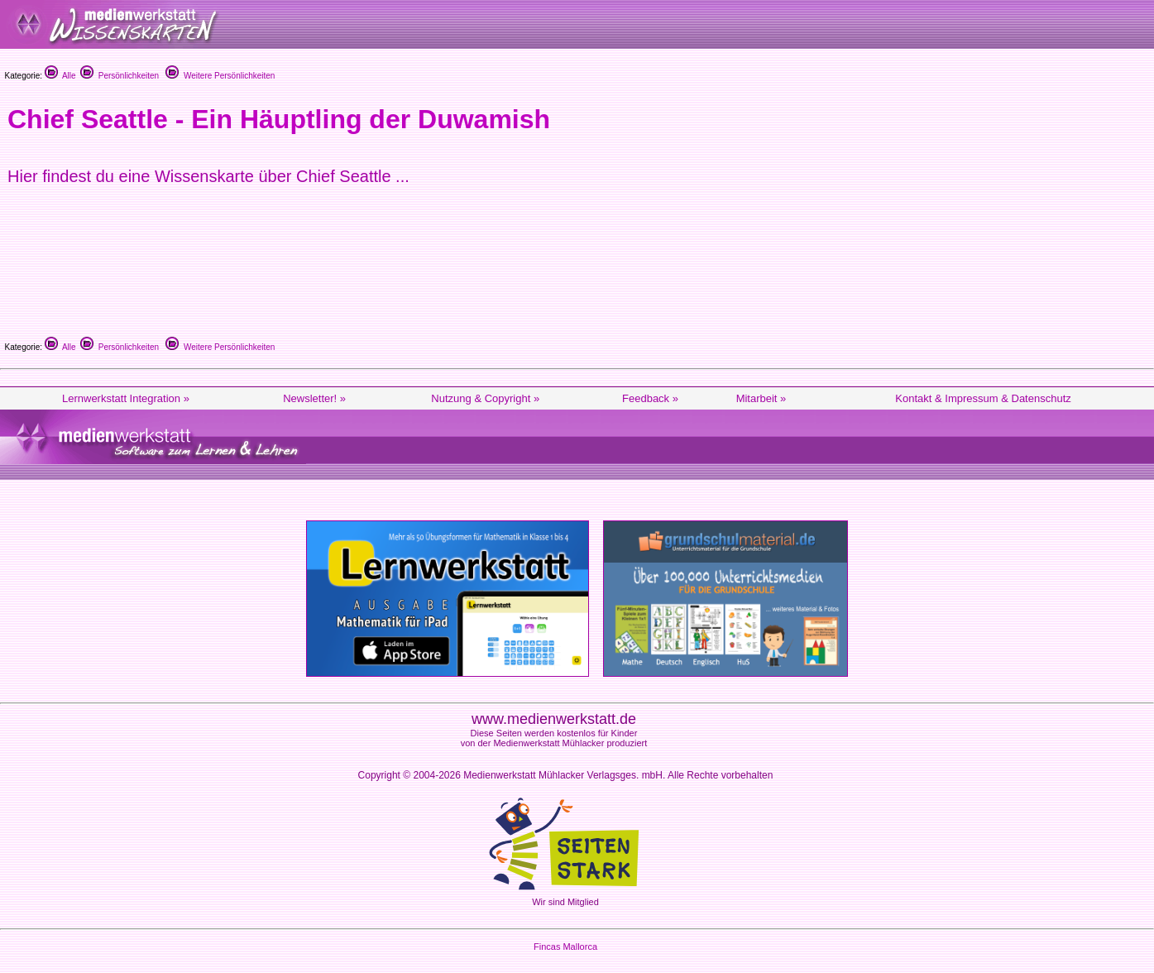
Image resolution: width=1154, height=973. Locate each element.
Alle (60, 75)
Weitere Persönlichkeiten (220, 75)
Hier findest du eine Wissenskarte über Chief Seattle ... (208, 176)
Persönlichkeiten (119, 75)
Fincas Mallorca (565, 946)
